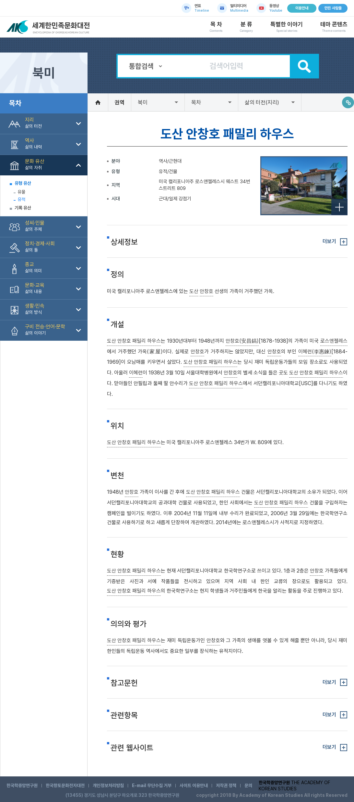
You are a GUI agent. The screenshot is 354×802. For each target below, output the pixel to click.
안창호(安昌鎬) (242, 341)
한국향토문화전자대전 (65, 785)
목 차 (216, 27)
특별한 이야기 (286, 27)
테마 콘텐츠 (334, 27)
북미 (143, 102)
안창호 (206, 291)
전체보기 (339, 207)
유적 (21, 199)
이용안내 (301, 8)
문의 (248, 785)
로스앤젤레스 (334, 341)
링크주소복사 (348, 102)
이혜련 (136, 373)
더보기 (329, 241)
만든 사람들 (333, 8)
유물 (21, 192)
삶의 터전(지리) (262, 102)
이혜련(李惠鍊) (314, 351)
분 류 (246, 27)
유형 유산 (23, 183)
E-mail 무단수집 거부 (151, 785)
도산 (193, 291)
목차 (196, 102)
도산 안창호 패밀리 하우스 (134, 341)
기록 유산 (23, 207)
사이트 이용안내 (194, 785)
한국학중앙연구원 (22, 785)
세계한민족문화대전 (48, 27)
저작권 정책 (226, 785)
